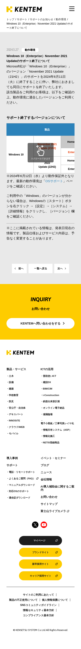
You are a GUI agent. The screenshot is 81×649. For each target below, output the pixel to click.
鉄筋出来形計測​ (51, 401)
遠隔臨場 (47, 414)
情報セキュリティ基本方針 (38, 610)
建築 (11, 388)
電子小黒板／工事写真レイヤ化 (57, 423)
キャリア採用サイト (40, 575)
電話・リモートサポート (22, 472)
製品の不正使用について (23, 599)
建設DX (47, 382)
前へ (21, 268)
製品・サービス (16, 369)
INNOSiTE (14, 420)
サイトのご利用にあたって (38, 594)
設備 (11, 382)
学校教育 (13, 395)
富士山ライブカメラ (53, 511)
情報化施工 (49, 436)
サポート (22, 19)
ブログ (45, 465)
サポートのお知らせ (41, 19)
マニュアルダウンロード (22, 485)
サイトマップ (49, 504)
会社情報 (46, 479)
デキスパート (16, 414)
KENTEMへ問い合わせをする (40, 323)
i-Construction (51, 395)
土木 (11, 376)
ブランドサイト (40, 552)
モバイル (13, 433)
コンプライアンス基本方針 (38, 615)
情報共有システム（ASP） (57, 430)
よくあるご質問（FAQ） (22, 478)
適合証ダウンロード (19, 497)
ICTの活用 (47, 369)
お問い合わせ (49, 496)
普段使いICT (49, 376)
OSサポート (54, 181)
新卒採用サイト (40, 564)
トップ (10, 19)
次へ (60, 268)
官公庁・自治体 (17, 408)
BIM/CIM (47, 388)
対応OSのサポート (19, 491)
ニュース (46, 472)
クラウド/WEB (17, 427)
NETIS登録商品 (51, 442)
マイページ (39, 540)
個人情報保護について (55, 599)
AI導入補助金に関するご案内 (57, 488)
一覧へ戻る (40, 268)
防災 (11, 401)
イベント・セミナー (53, 458)
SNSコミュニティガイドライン (38, 605)
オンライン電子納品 (53, 408)
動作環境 (61, 19)
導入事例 (12, 458)
